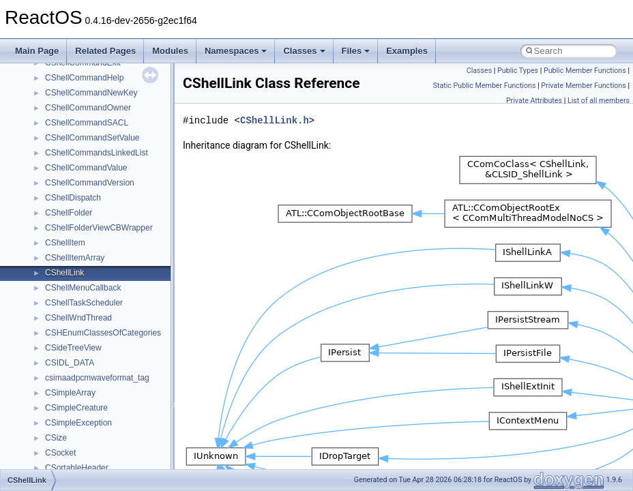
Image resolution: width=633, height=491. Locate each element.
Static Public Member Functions (484, 85)
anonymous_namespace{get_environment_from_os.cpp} (147, 325)
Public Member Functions (585, 70)
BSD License (46, 70)
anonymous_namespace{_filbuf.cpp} (111, 250)
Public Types (517, 70)
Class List (52, 175)
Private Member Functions (583, 85)
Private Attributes (534, 100)
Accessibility (67, 235)
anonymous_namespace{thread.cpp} (111, 460)
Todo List (39, 100)
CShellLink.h (274, 120)
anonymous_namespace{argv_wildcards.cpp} (127, 265)
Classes (304, 51)
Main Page (37, 51)
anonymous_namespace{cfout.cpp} (109, 280)
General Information (59, 85)
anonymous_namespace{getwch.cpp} (113, 355)
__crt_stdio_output (79, 205)
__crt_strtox (66, 220)
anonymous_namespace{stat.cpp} (106, 445)
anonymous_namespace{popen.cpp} (111, 415)
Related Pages (105, 51)
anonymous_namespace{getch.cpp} (110, 340)
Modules (170, 51)
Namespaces (236, 51)
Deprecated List (51, 115)
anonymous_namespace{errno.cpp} (109, 310)
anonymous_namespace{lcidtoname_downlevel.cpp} (140, 370)
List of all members (599, 100)
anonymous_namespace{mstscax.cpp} (115, 385)
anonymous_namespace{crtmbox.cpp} (114, 295)
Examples (407, 51)
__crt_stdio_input (76, 190)
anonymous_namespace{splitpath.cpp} (115, 430)
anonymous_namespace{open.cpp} (109, 400)
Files (356, 51)
